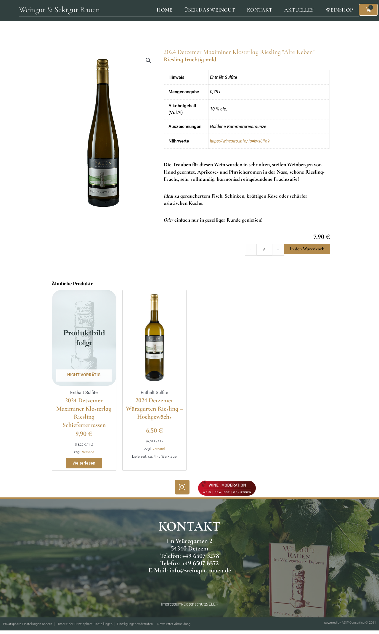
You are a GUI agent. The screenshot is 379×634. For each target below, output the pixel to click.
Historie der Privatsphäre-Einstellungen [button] (91, 628)
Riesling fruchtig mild (194, 59)
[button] (148, 60)
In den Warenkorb (307, 249)
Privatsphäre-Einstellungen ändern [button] (30, 628)
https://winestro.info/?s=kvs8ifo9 (242, 141)
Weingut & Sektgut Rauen (59, 10)
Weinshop (339, 10)
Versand (88, 454)
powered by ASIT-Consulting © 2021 (347, 626)
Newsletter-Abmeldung (190, 628)
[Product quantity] (264, 250)
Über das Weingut (209, 10)
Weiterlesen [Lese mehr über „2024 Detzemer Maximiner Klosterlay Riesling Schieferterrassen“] (84, 466)
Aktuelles (299, 10)
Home (164, 10)
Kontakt (259, 10)
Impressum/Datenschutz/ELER (189, 608)
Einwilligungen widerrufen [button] (147, 628)
